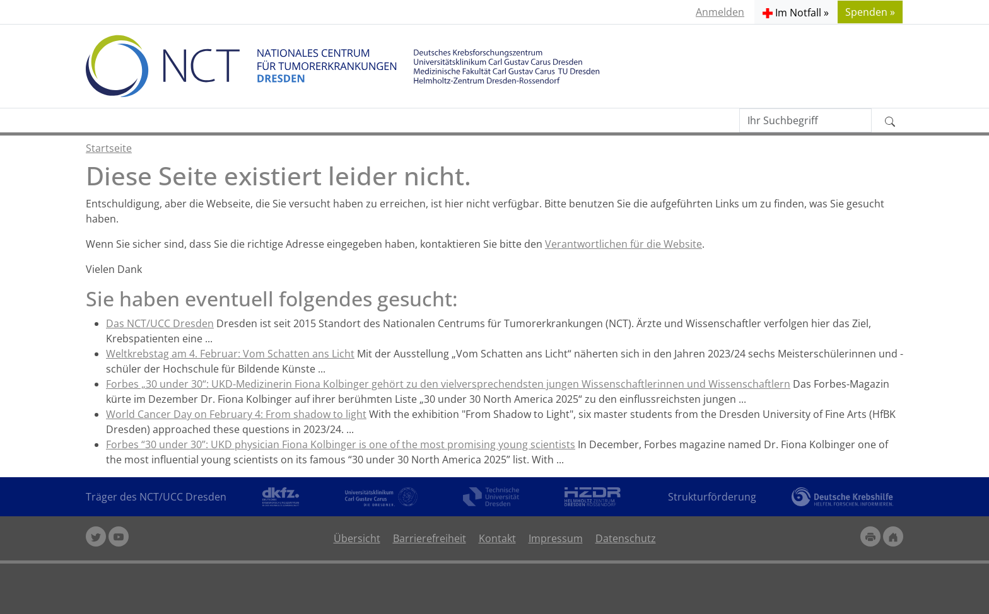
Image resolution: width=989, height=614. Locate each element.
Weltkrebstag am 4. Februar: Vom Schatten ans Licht (230, 354)
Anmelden (720, 12)
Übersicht (357, 538)
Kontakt (497, 538)
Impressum (556, 538)
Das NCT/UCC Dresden (160, 323)
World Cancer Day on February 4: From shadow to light (236, 414)
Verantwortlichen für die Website (623, 244)
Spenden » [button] (870, 12)
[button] (795, 12)
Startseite (109, 148)
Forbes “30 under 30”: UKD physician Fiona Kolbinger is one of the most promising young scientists (340, 444)
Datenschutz (625, 538)
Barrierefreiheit (429, 538)
